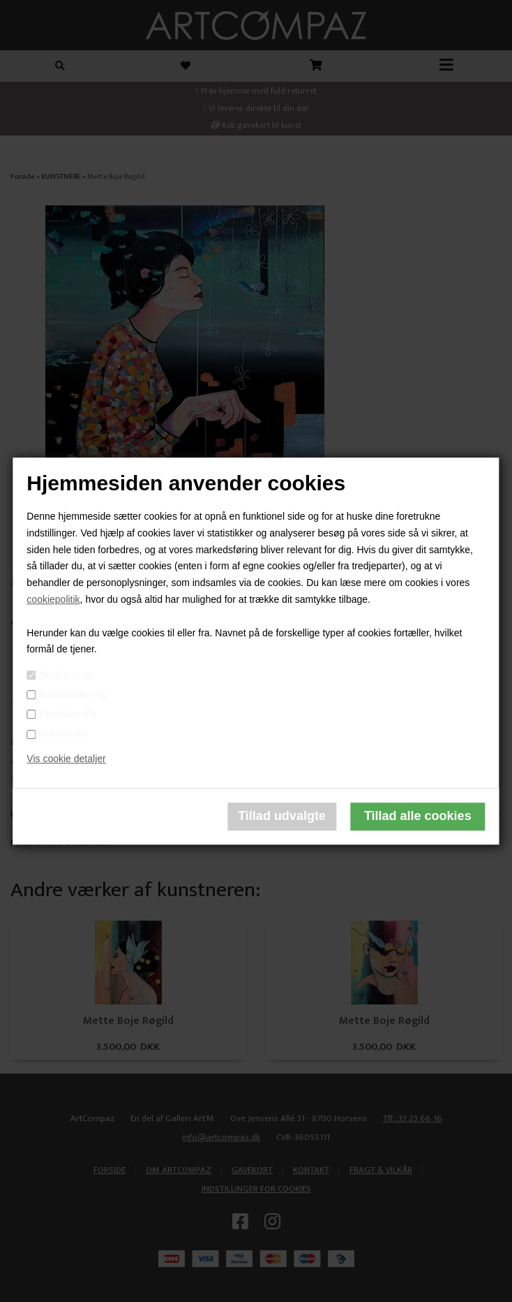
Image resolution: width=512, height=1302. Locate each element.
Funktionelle (67, 713)
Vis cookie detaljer (66, 758)
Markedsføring (72, 694)
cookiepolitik (53, 599)
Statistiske (63, 733)
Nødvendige (67, 674)
